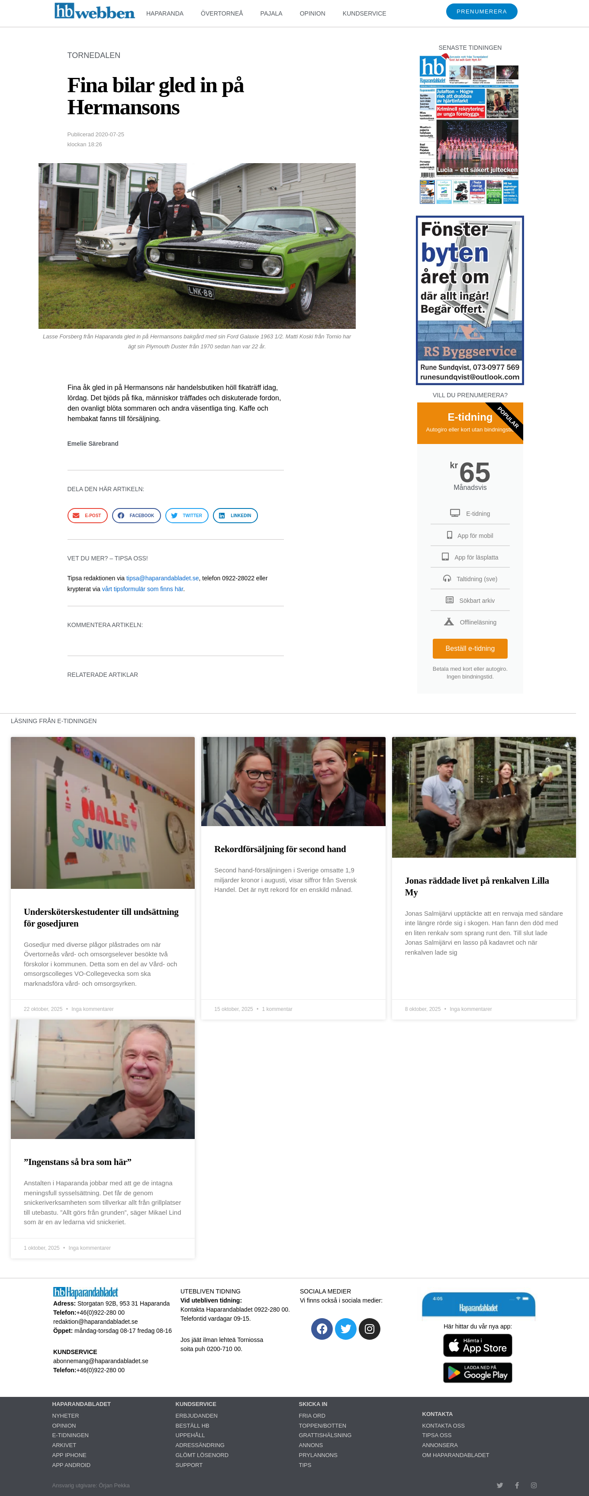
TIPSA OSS (437, 1435)
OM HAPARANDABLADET (455, 1455)
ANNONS (311, 1445)
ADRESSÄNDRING (200, 1445)
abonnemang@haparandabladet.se (100, 1361)
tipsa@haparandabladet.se (162, 578)
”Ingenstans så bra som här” (78, 1162)
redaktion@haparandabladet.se (95, 1321)
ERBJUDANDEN (197, 1415)
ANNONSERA (440, 1445)
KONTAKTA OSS (443, 1425)
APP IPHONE (69, 1455)
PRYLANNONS (318, 1455)
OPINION (312, 13)
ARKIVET (64, 1445)
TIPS (305, 1465)
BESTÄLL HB (192, 1425)
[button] (88, 515)
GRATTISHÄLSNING (325, 1435)
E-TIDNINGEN (70, 1435)
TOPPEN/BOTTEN (323, 1425)
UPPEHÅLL (190, 1435)
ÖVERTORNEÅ (222, 13)
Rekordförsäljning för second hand (280, 849)
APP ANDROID (71, 1465)
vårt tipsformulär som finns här (142, 589)
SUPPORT (189, 1465)
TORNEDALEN (94, 55)
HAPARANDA (164, 13)
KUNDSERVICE (364, 13)
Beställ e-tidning (470, 648)
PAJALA (272, 13)
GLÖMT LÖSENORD (202, 1455)
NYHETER (65, 1415)
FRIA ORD (312, 1415)
